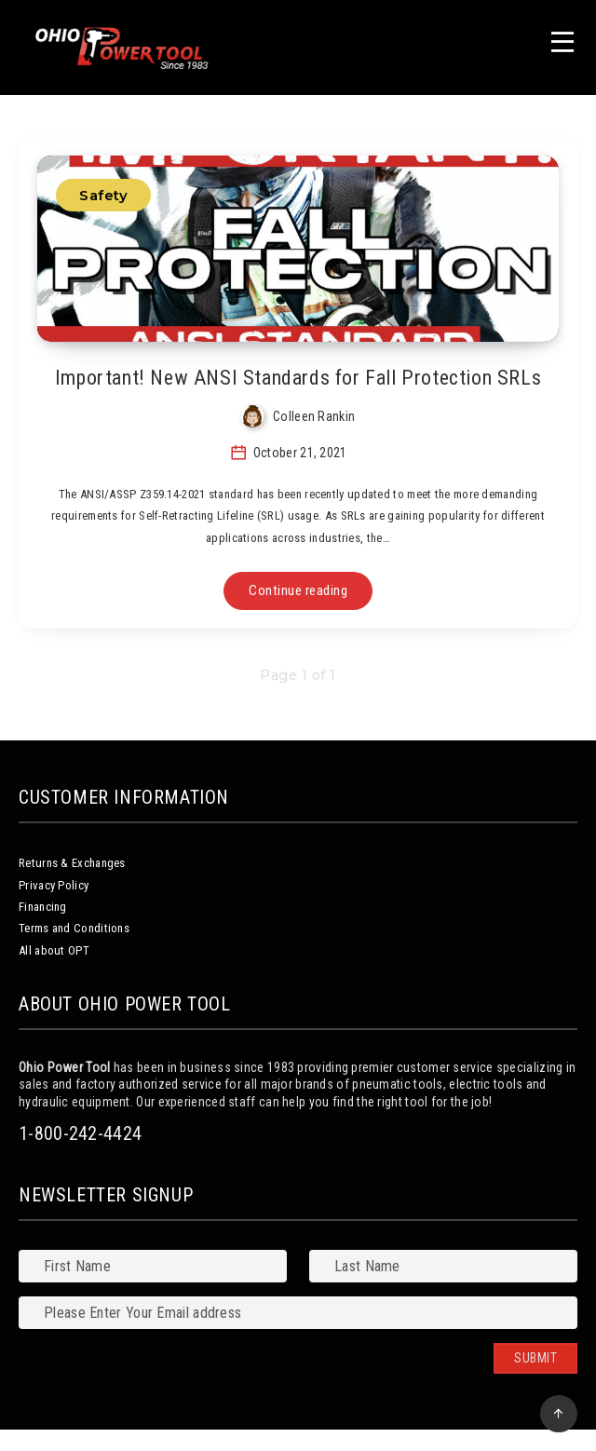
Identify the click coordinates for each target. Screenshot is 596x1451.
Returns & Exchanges (72, 863)
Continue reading (298, 590)
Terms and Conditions (74, 928)
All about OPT (54, 950)
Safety (103, 195)
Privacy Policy (53, 885)
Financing (43, 907)
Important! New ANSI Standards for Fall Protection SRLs (298, 377)
